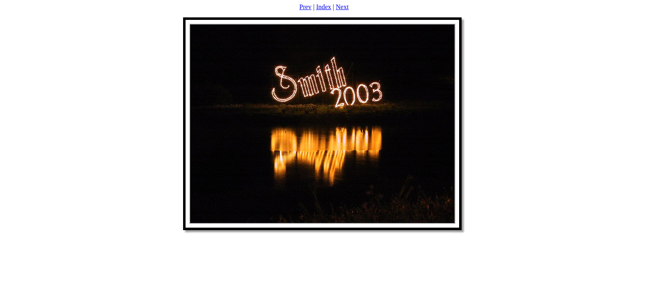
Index (323, 6)
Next (342, 6)
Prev (305, 6)
